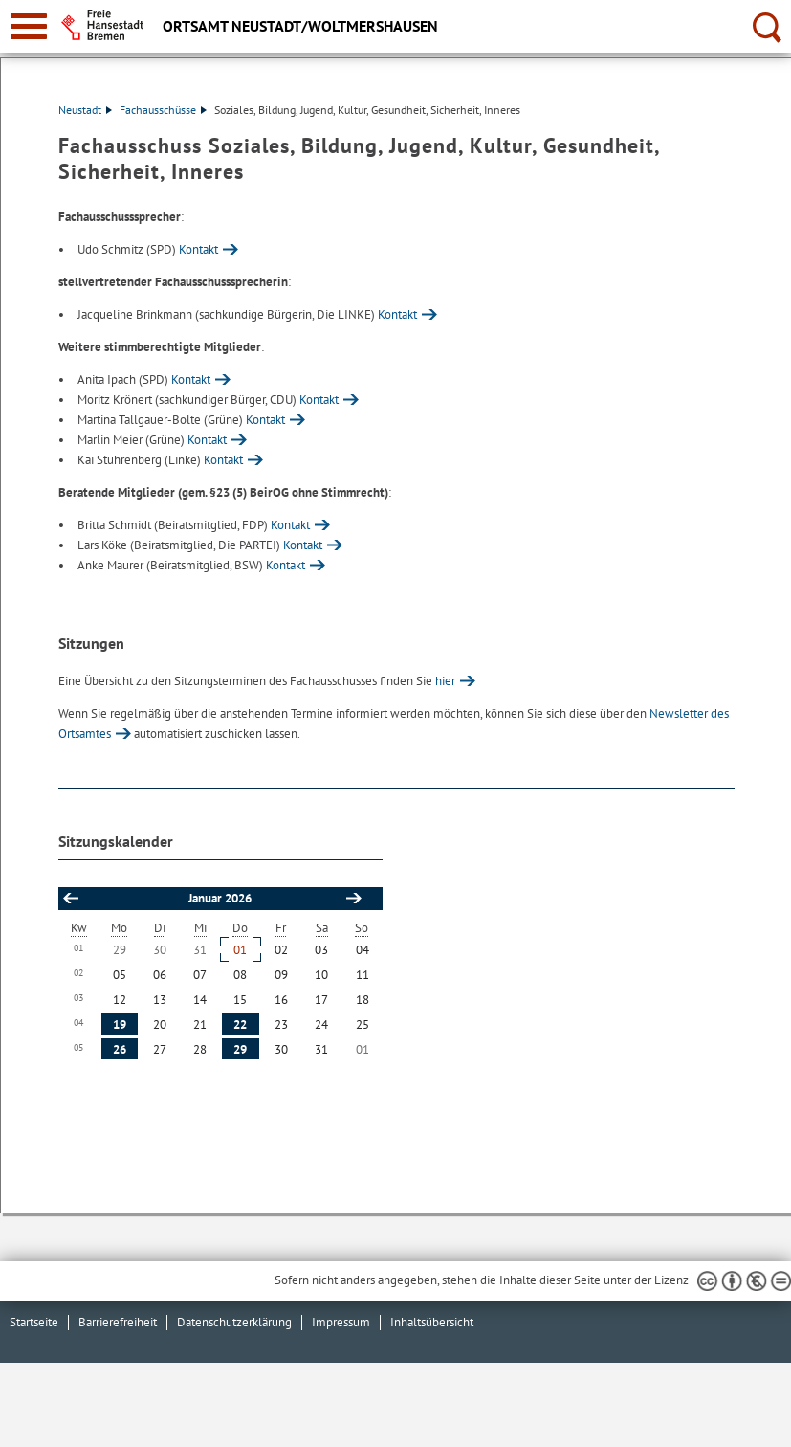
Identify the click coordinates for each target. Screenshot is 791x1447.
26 (119, 1049)
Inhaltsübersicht (431, 1322)
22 (240, 1024)
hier (445, 681)
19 (119, 1024)
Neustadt (85, 109)
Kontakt (198, 249)
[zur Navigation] (28, 26)
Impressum (341, 1322)
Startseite (34, 1322)
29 (240, 1049)
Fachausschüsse (163, 109)
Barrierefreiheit (117, 1322)
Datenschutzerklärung (234, 1322)
